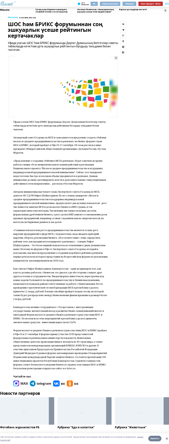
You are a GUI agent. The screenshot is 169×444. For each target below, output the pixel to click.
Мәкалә (4, 9)
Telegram (129, 3)
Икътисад (13, 17)
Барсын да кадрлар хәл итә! (133, 9)
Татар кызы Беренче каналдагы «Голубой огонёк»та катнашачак (51, 10)
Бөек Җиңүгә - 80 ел (150, 3)
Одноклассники (110, 3)
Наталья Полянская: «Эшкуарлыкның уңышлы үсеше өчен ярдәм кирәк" (95, 10)
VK (94, 3)
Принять (154, 438)
